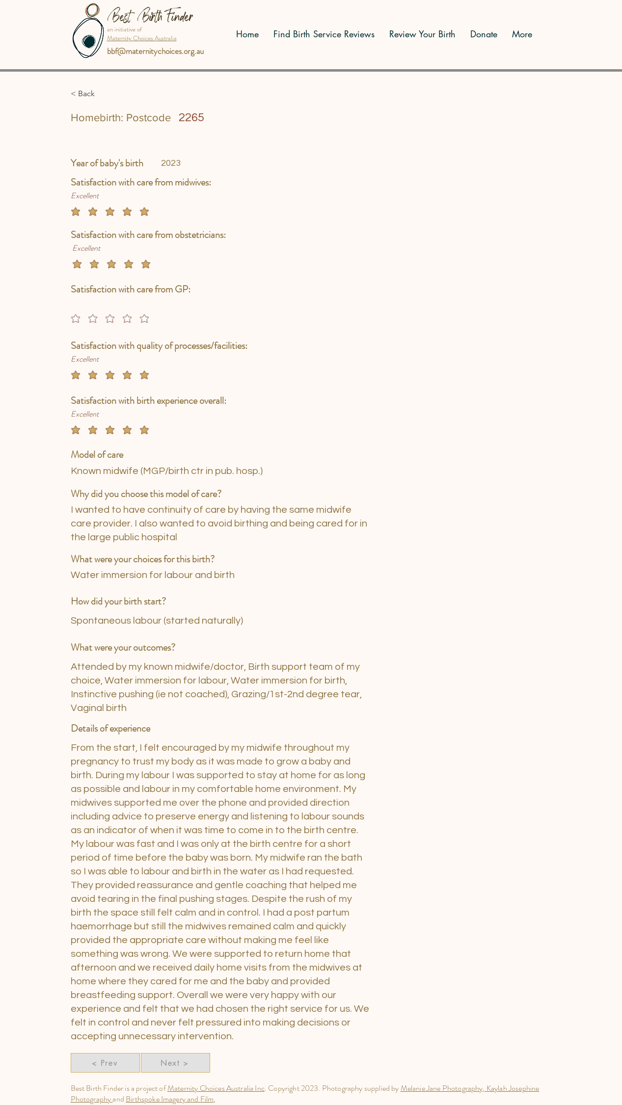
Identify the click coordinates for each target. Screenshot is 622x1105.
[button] (103, 94)
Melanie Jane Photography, (444, 1088)
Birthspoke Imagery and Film (170, 1099)
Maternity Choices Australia (142, 38)
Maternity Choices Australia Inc (216, 1088)
